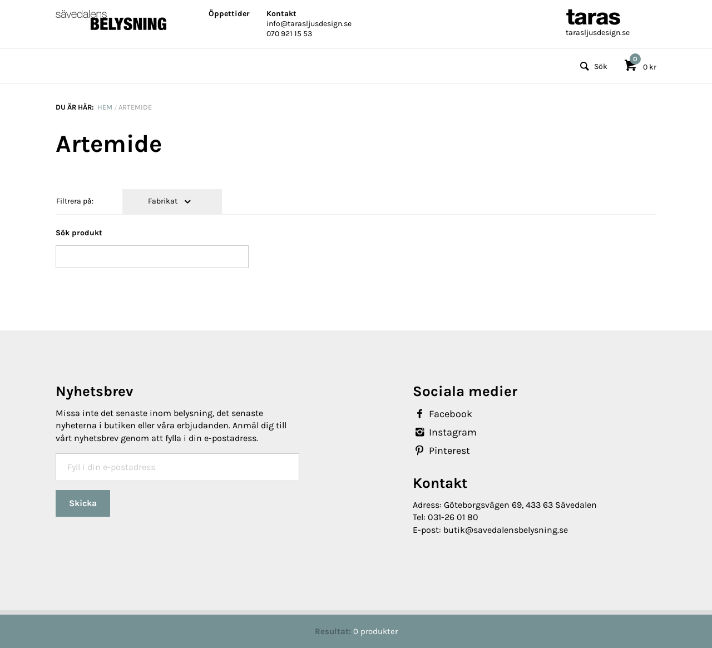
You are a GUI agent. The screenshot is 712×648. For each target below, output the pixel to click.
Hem (104, 107)
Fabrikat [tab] (163, 201)
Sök (592, 66)
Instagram (445, 432)
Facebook (442, 414)
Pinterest (441, 450)
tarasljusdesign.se (598, 32)
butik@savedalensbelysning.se (505, 530)
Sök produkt (79, 233)
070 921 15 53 (289, 33)
